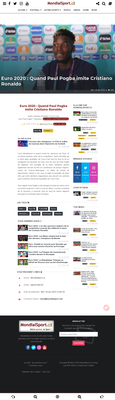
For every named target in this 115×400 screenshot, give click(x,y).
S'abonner (78, 343)
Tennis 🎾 (93, 197)
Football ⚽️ (48, 131)
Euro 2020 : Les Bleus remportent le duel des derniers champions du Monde (47, 237)
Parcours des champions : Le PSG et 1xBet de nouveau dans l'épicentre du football (48, 142)
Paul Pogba (47, 214)
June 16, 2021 (60, 124)
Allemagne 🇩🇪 (23, 214)
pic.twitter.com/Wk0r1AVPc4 (55, 119)
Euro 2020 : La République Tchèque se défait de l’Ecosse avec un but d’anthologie (48, 261)
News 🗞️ (37, 131)
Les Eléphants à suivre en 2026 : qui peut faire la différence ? (89, 145)
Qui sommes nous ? (40, 362)
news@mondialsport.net (51, 299)
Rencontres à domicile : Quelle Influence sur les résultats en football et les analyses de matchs (89, 114)
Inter (94, 10)
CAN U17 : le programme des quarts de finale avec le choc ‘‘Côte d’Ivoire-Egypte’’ (89, 244)
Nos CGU (46, 372)
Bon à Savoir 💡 (83, 119)
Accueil (22, 10)
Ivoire (86, 10)
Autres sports (51, 10)
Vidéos (76, 10)
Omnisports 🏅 (82, 135)
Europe (53, 209)
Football (35, 10)
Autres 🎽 (93, 132)
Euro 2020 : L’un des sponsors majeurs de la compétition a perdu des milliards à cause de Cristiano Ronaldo (49, 228)
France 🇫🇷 (35, 214)
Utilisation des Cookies (31, 372)
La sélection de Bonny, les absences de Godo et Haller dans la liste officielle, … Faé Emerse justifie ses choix (89, 215)
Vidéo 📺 (22, 209)
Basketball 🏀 (92, 135)
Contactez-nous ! (36, 365)
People (67, 10)
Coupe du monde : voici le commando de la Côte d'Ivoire (89, 230)
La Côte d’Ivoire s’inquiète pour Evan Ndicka (88, 259)
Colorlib (91, 365)
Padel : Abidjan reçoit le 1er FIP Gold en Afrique (89, 193)
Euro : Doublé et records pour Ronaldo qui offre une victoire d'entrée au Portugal (47, 245)
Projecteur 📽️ (85, 149)
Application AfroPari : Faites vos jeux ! (88, 128)
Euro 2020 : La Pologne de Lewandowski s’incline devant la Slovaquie (47, 253)
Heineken (58, 214)
